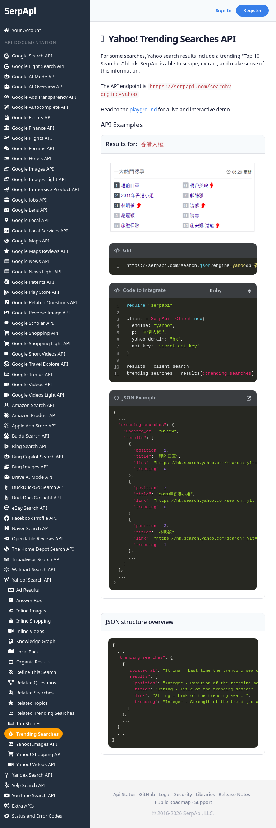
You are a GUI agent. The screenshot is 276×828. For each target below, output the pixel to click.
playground (143, 109)
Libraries (205, 794)
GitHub (147, 794)
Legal (164, 794)
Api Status (124, 794)
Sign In (224, 10)
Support (203, 802)
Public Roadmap (172, 802)
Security (183, 794)
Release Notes (234, 794)
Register (252, 10)
